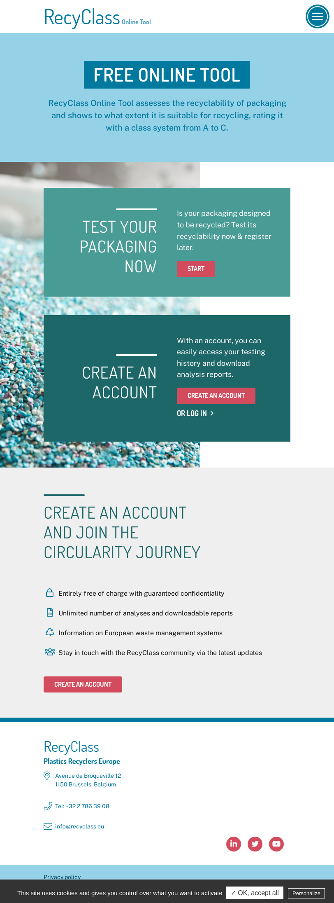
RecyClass (97, 16)
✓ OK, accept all (255, 893)
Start (196, 268)
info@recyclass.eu (79, 826)
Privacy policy (62, 877)
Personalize (306, 894)
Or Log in (192, 413)
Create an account (216, 395)
